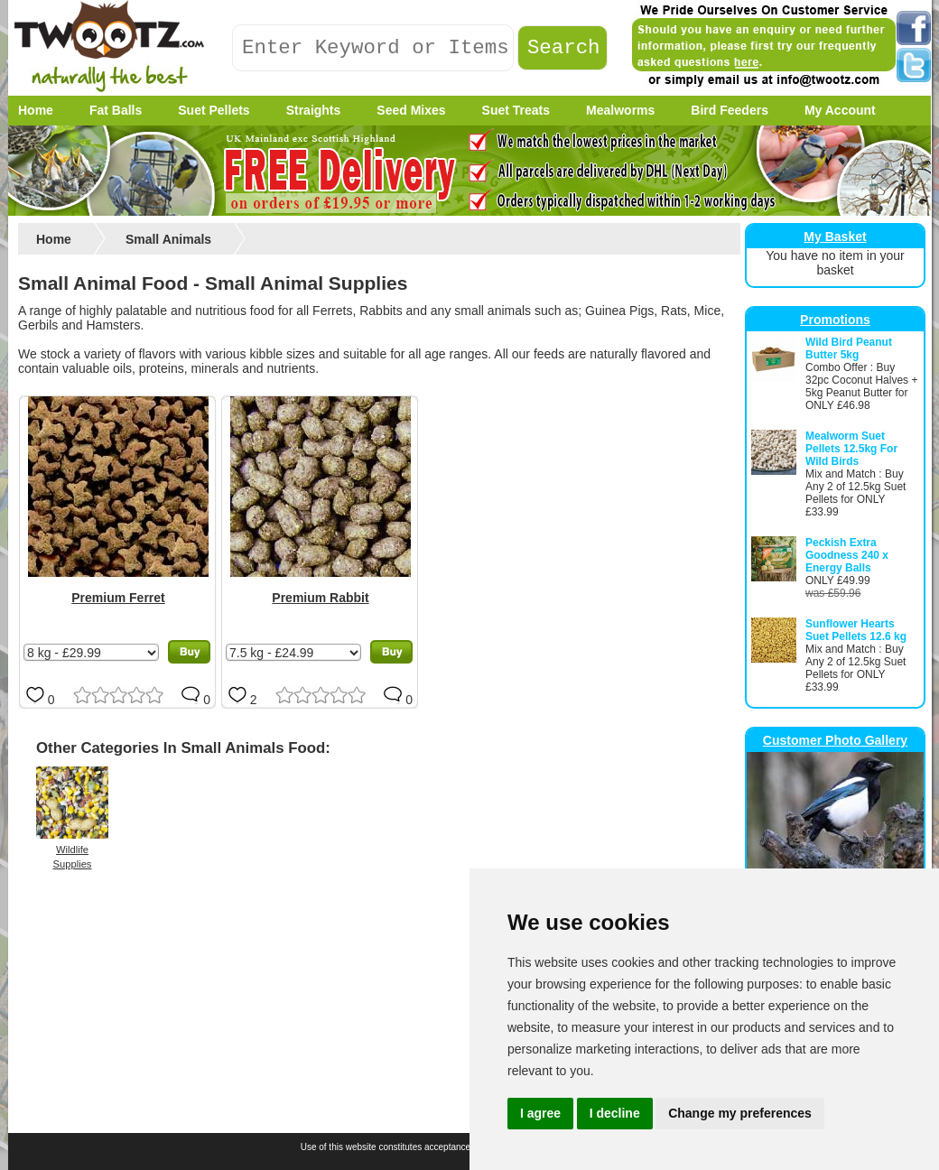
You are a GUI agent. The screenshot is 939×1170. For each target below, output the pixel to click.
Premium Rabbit (320, 597)
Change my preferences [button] (740, 1113)
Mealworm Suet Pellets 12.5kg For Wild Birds (851, 449)
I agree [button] (540, 1113)
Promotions (835, 319)
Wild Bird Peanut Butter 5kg (848, 348)
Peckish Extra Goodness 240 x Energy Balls (846, 555)
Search (563, 48)
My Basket (835, 236)
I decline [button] (615, 1113)
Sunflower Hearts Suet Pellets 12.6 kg (855, 630)
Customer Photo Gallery (835, 740)
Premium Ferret (117, 597)
